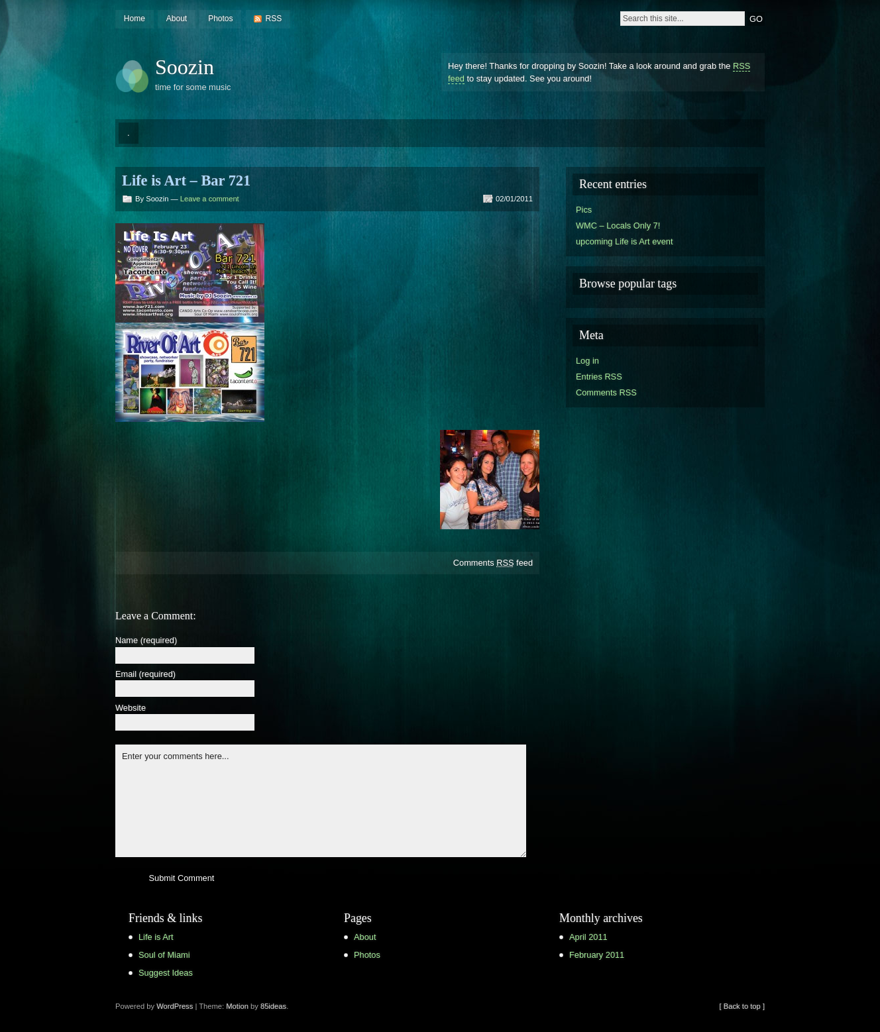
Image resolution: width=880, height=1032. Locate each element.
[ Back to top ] (742, 1006)
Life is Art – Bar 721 (186, 180)
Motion (237, 1006)
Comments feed (493, 563)
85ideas (273, 1006)
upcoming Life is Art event (624, 241)
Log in (587, 361)
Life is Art (156, 937)
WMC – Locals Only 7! (618, 226)
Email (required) (145, 674)
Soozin (184, 67)
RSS (273, 18)
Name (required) (146, 641)
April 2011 (588, 937)
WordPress (174, 1006)
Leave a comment (209, 199)
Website (130, 708)
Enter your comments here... (320, 801)
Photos (220, 18)
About (176, 18)
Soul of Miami (164, 955)
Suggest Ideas (165, 973)
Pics (584, 210)
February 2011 (596, 955)
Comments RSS (606, 392)
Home (134, 18)
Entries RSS (599, 377)
